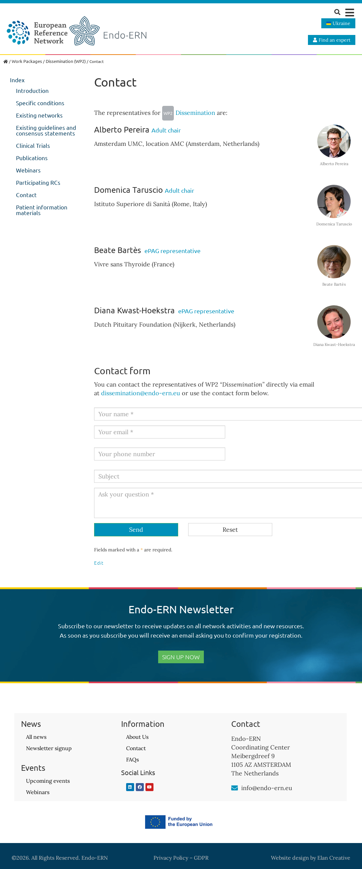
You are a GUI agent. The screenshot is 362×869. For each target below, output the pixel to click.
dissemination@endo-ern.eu (140, 393)
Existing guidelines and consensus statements (46, 130)
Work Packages (27, 61)
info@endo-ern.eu (266, 788)
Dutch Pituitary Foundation (132, 324)
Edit (98, 562)
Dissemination (188, 113)
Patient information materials (41, 209)
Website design (290, 857)
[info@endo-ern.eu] (234, 788)
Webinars (28, 169)
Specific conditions (40, 102)
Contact (26, 194)
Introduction (32, 90)
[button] (349, 12)
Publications (32, 157)
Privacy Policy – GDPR (181, 857)
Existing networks (39, 115)
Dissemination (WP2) (66, 61)
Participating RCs (38, 182)
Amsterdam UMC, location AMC (139, 143)
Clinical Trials (33, 145)
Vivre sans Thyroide (122, 264)
